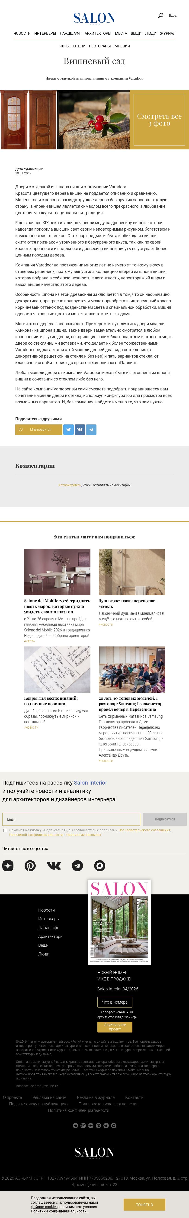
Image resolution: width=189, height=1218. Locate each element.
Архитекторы (98, 33)
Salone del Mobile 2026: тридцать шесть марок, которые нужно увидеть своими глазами (57, 606)
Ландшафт (70, 33)
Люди (150, 33)
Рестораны (100, 46)
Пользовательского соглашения (145, 830)
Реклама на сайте (49, 1097)
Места (121, 33)
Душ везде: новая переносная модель (128, 603)
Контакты (134, 1097)
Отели (79, 46)
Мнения (122, 46)
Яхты (64, 46)
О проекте (12, 1097)
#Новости (106, 624)
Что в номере (115, 1002)
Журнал (168, 33)
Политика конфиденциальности (78, 1110)
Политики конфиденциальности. (59, 1211)
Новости (22, 33)
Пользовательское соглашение (108, 1103)
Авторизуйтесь (69, 485)
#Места (29, 641)
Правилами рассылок (84, 835)
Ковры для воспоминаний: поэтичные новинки (51, 700)
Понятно (144, 1205)
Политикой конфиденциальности (36, 835)
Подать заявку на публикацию (38, 1103)
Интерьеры (45, 33)
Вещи (136, 33)
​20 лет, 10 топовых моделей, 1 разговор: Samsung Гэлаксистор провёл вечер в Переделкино (131, 703)
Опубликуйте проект (115, 1027)
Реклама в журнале (96, 1097)
